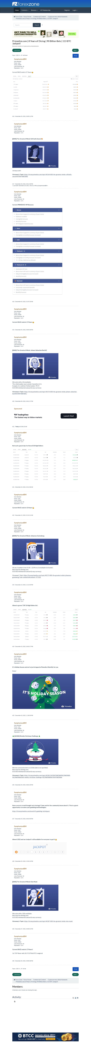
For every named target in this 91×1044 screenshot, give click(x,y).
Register (67, 10)
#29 (13, 929)
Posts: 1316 (17, 63)
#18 (13, 301)
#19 (13, 329)
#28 (13, 861)
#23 (13, 584)
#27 (13, 818)
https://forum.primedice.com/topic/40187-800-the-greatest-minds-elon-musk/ (48, 921)
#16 (13, 116)
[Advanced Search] (42, 25)
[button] (76, 56)
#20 (13, 401)
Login (75, 10)
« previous (17, 50)
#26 (13, 785)
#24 (13, 646)
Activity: (16, 997)
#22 (13, 515)
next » (75, 50)
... (20, 55)
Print (75, 56)
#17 (13, 184)
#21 (13, 426)
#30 (13, 961)
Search (36, 25)
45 (21, 55)
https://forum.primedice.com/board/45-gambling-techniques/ (31, 811)
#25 (13, 715)
